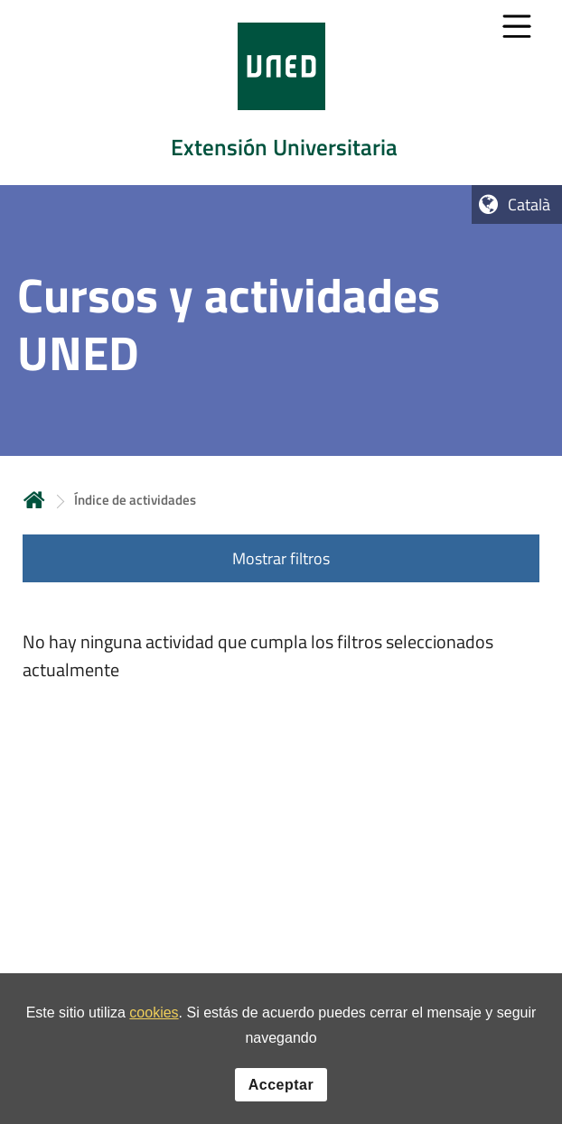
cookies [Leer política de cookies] (153, 1016)
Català (529, 204)
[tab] (281, 92)
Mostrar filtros (281, 558)
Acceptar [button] (281, 1087)
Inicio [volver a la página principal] (34, 499)
